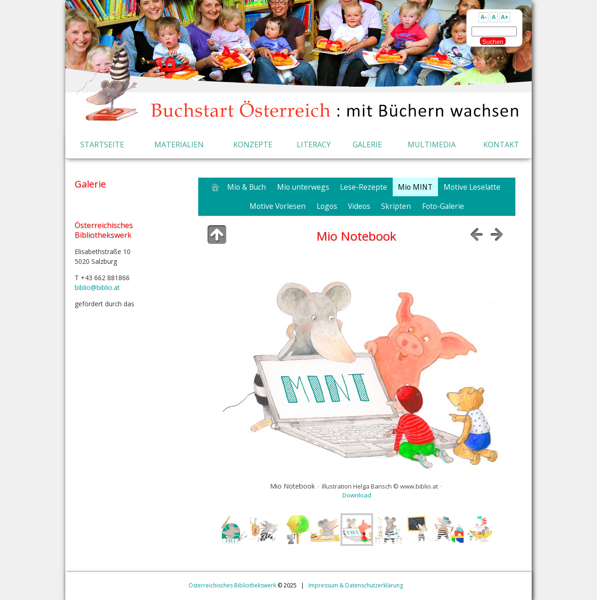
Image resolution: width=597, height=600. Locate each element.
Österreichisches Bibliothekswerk (232, 585)
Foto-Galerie (443, 206)
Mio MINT (415, 187)
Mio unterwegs (303, 187)
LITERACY (314, 144)
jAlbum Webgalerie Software (333, 555)
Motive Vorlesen (277, 206)
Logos (327, 206)
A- (483, 17)
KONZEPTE (252, 144)
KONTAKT (501, 144)
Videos (359, 206)
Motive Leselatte (472, 187)
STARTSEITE (102, 144)
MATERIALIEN (179, 144)
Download (356, 495)
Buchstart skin (399, 555)
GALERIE (367, 144)
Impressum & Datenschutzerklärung (355, 585)
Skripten (396, 206)
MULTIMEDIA (432, 144)
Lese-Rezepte (363, 187)
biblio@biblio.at (97, 287)
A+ (504, 17)
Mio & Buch (246, 187)
